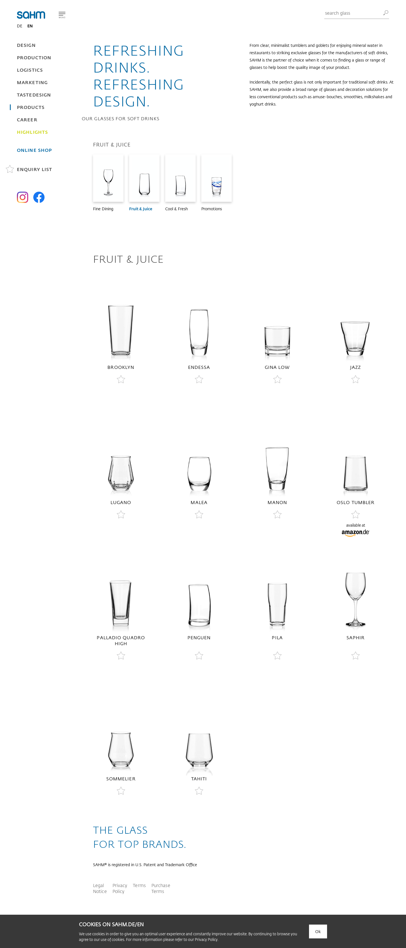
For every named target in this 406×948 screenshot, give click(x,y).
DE (19, 26)
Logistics (30, 70)
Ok (318, 931)
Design (26, 45)
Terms (139, 885)
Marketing (32, 82)
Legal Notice (100, 888)
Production (34, 57)
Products (31, 107)
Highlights (32, 132)
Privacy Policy (119, 888)
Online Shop (34, 150)
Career (27, 119)
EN (30, 26)
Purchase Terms (160, 888)
